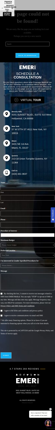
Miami (14, 165)
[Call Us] (6, 196)
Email (3, 233)
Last (2, 227)
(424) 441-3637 (19, 198)
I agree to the (23, 335)
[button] (53, 5)
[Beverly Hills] (6, 138)
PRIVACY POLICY (27, 427)
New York (15, 151)
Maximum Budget (8, 264)
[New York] (6, 152)
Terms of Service (7, 358)
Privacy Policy (45, 355)
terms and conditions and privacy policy (28, 335)
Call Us (14, 195)
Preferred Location (8, 275)
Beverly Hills (17, 136)
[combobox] (28, 259)
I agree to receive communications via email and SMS (23, 340)
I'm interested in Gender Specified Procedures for (20, 285)
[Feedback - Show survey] (53, 215)
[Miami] (6, 167)
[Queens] (6, 182)
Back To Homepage (27, 80)
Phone (3, 244)
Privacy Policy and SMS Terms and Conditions (18, 330)
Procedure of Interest (9, 255)
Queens (15, 180)
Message (4, 295)
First (2, 216)
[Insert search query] (27, 68)
